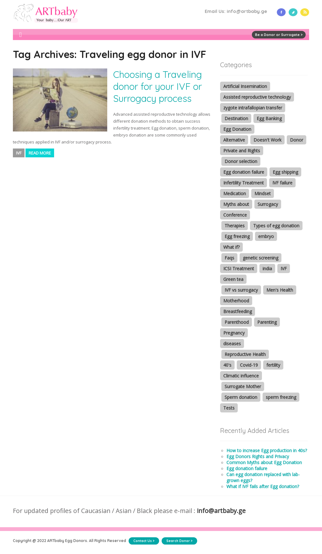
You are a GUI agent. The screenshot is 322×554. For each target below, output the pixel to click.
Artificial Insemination (245, 86)
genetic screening (260, 258)
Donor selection (241, 161)
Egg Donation (237, 129)
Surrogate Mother (243, 386)
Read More (40, 153)
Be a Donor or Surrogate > (279, 34)
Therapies (235, 226)
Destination (236, 118)
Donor (296, 140)
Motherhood (236, 301)
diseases (232, 344)
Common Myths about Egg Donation (264, 462)
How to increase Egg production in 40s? (266, 450)
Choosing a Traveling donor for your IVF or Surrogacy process (157, 86)
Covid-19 (249, 365)
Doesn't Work (267, 140)
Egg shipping (285, 172)
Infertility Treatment (243, 183)
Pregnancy (234, 333)
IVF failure (282, 183)
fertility (273, 365)
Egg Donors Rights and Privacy (257, 456)
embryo (266, 236)
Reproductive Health (245, 354)
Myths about (236, 204)
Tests (229, 408)
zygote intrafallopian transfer (252, 108)
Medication (234, 193)
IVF (18, 153)
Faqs (229, 258)
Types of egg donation (276, 226)
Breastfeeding (237, 311)
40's (227, 365)
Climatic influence (241, 376)
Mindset (262, 193)
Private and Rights (241, 151)
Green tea (233, 279)
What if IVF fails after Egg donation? (262, 486)
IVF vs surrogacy (241, 290)
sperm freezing (281, 397)
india (267, 268)
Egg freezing (237, 236)
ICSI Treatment (238, 268)
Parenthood (237, 322)
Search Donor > (179, 541)
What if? (231, 247)
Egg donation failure (243, 172)
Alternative (234, 140)
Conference (235, 215)
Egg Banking (269, 118)
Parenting (267, 322)
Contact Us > (143, 541)
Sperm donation (241, 397)
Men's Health (279, 290)
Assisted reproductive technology (257, 97)
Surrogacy (268, 204)
